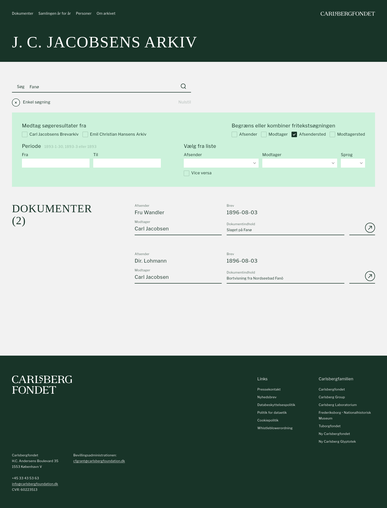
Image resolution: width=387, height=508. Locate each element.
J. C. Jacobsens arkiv (104, 42)
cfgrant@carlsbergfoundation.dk (99, 461)
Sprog (347, 155)
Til (95, 155)
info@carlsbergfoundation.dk (35, 484)
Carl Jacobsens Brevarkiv (50, 134)
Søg (21, 87)
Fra (25, 155)
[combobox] (221, 163)
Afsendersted (308, 134)
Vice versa (198, 173)
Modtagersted (347, 134)
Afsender (244, 134)
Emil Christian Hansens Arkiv (115, 134)
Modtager (274, 134)
